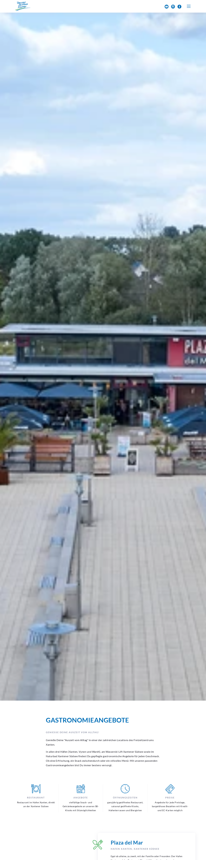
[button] (188, 6)
